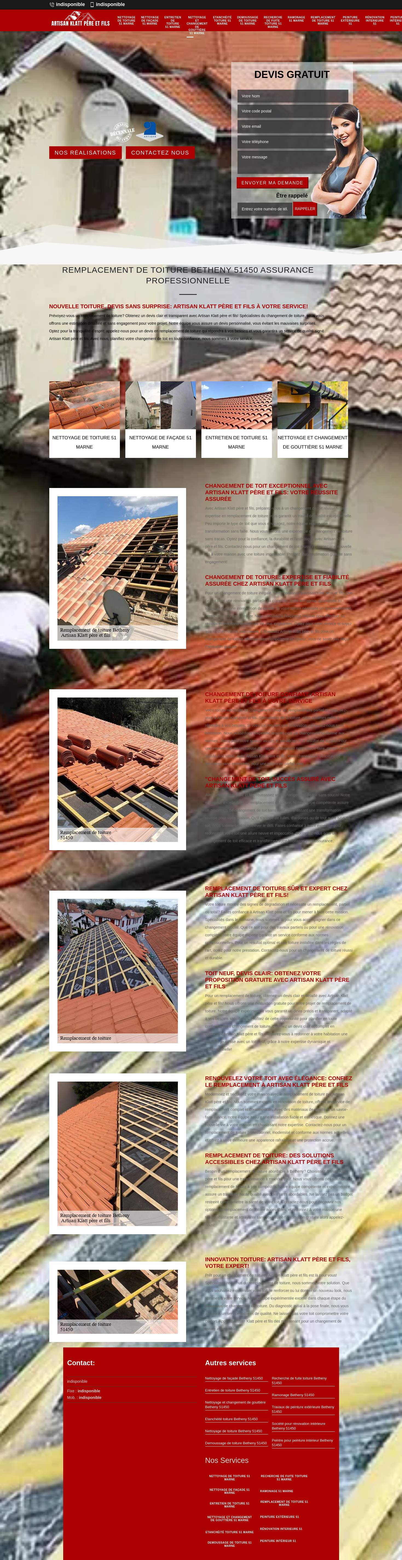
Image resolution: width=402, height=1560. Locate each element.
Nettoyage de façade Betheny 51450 (234, 1378)
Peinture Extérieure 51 (350, 20)
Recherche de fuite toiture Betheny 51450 (299, 1380)
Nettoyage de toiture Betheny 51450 (233, 1431)
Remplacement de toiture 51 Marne (323, 20)
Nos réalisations (85, 152)
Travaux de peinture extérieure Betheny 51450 (303, 1409)
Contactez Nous (160, 152)
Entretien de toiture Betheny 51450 (232, 1390)
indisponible (67, 4)
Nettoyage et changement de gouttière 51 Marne (197, 25)
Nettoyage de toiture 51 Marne (127, 20)
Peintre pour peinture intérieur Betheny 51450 (302, 1442)
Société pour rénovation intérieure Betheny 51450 (298, 1426)
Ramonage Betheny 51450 (293, 1395)
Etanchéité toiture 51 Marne (222, 20)
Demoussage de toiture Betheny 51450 (236, 1443)
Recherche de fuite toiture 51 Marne (273, 22)
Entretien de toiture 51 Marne (172, 22)
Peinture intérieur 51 (278, 1540)
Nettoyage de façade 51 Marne (150, 20)
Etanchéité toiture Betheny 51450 (231, 1419)
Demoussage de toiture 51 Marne (247, 20)
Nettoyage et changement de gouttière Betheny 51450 (235, 1404)
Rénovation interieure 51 (374, 20)
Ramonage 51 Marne (296, 19)
